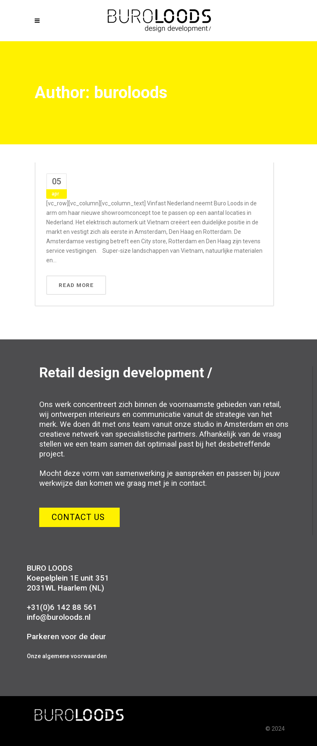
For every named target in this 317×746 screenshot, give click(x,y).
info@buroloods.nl (58, 617)
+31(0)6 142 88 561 (62, 607)
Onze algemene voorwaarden (67, 656)
